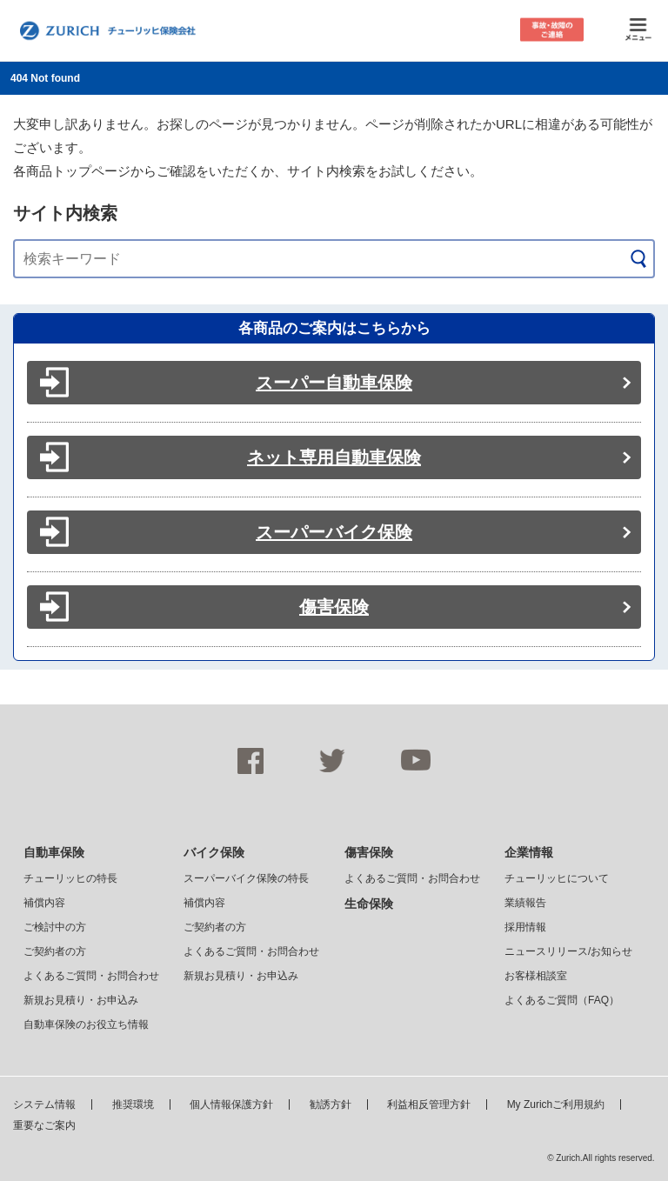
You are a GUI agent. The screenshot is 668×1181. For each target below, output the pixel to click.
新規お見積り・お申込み (80, 1000)
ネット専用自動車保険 (334, 457)
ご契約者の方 (54, 951)
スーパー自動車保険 (334, 382)
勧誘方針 (330, 1104)
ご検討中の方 (54, 927)
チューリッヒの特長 (70, 878)
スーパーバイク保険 (334, 532)
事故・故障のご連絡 (552, 30)
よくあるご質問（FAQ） (561, 1000)
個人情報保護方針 (231, 1104)
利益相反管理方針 (429, 1104)
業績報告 (525, 903)
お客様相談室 (535, 976)
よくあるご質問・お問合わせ (91, 976)
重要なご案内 (44, 1125)
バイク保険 (214, 852)
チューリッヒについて (556, 878)
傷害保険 (334, 607)
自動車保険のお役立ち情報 (86, 1024)
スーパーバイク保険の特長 (246, 878)
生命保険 (368, 904)
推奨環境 (133, 1104)
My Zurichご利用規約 (556, 1104)
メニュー (638, 30)
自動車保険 (53, 852)
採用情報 (525, 927)
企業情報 (528, 852)
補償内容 (44, 903)
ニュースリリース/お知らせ (568, 951)
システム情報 (44, 1104)
